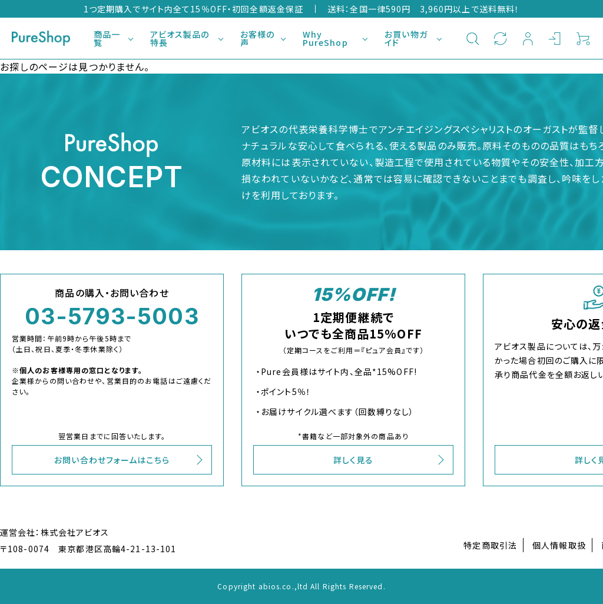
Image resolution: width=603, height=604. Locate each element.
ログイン (556, 38)
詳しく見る (353, 460)
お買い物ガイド (406, 38)
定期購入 (500, 38)
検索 (473, 38)
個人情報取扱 (559, 545)
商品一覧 (107, 38)
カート (583, 38)
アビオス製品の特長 (180, 38)
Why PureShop (325, 38)
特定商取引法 (490, 545)
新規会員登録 (528, 38)
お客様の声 (257, 38)
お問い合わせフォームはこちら (112, 460)
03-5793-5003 (111, 316)
